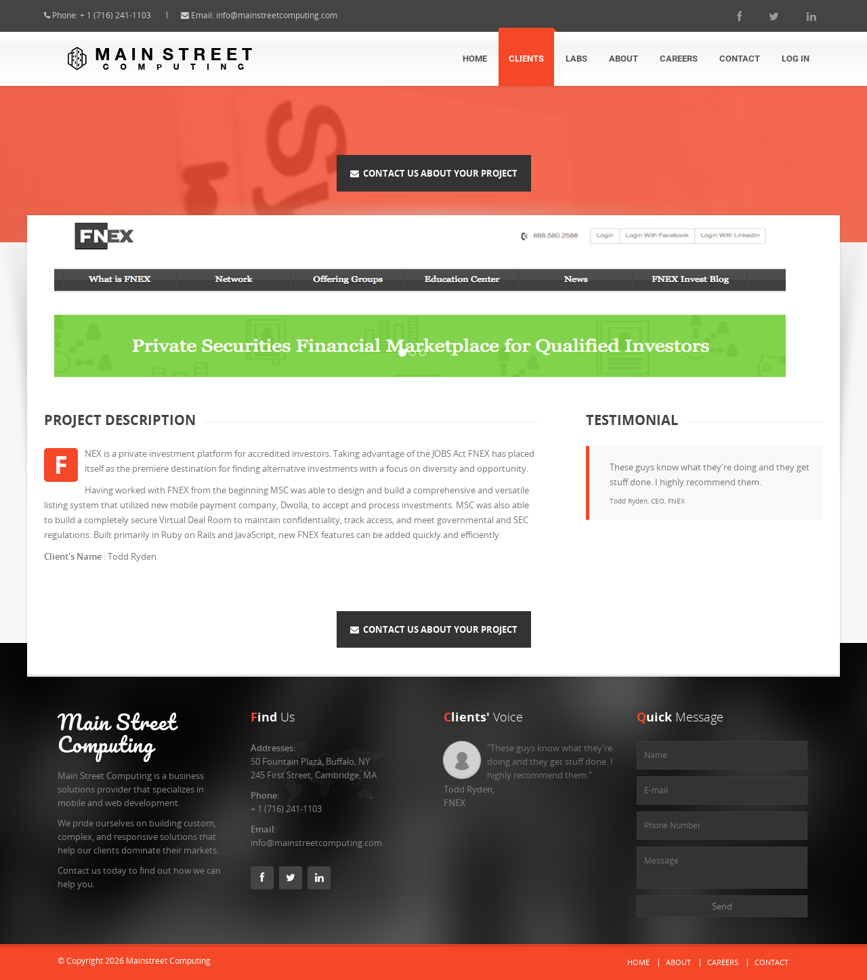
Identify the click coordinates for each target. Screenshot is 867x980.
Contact (739, 58)
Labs (576, 58)
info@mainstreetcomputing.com (289, 15)
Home (475, 58)
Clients (526, 58)
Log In (795, 58)
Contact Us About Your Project (433, 173)
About (623, 58)
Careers (679, 58)
